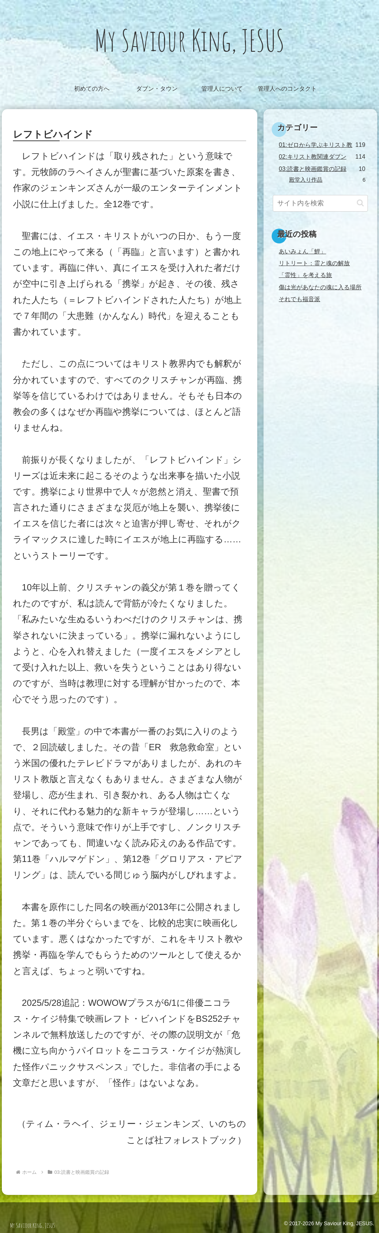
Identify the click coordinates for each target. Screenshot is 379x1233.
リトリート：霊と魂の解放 (314, 263)
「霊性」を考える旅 (305, 275)
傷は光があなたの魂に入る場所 (320, 287)
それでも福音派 (299, 299)
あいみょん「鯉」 (302, 251)
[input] (320, 203)
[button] (360, 203)
